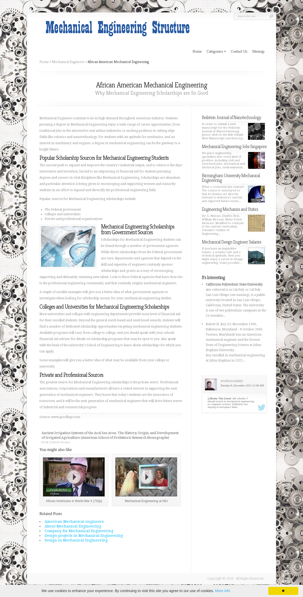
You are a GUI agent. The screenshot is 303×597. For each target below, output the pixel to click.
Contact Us (239, 51)
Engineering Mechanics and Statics (230, 209)
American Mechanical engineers (74, 521)
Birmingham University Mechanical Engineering (231, 177)
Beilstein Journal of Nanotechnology (231, 117)
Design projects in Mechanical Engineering (84, 535)
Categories (216, 51)
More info (222, 591)
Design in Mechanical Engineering (76, 540)
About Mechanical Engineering (73, 526)
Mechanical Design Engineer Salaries (231, 242)
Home (44, 61)
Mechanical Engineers (68, 61)
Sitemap (258, 51)
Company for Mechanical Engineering (79, 531)
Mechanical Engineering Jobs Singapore (234, 146)
